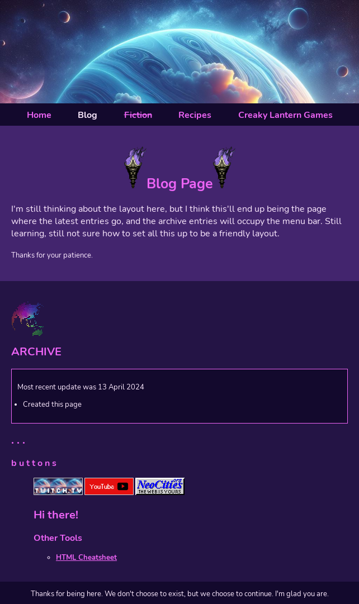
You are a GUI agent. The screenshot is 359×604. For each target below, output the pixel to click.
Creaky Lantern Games (285, 115)
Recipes (194, 115)
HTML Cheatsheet (86, 558)
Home (39, 115)
